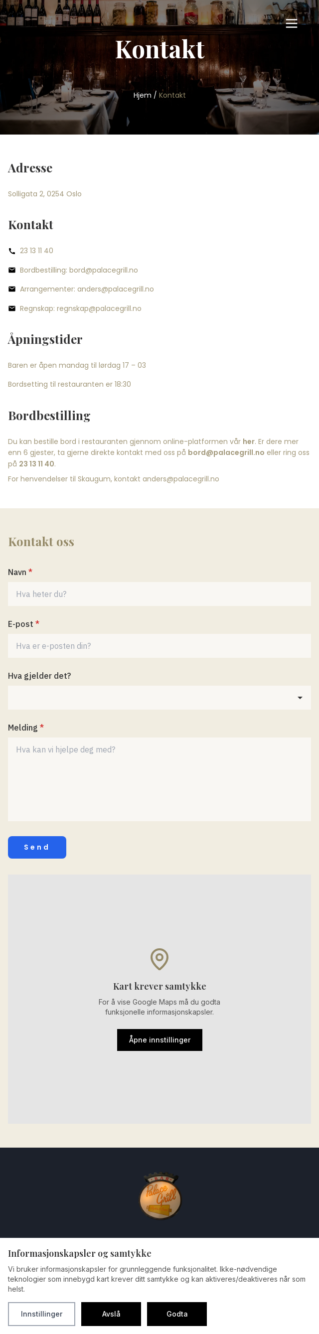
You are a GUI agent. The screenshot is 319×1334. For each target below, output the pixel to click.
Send (37, 847)
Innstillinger (41, 1314)
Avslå (111, 1314)
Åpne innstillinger (159, 1040)
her (249, 441)
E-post (23, 624)
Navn (20, 572)
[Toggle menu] (291, 23)
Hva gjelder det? (39, 676)
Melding (26, 728)
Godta (177, 1314)
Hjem (143, 95)
